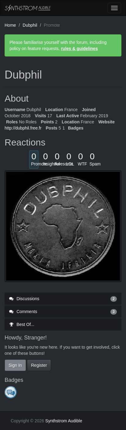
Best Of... (21, 324)
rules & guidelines (79, 48)
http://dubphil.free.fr (23, 128)
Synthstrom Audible (28, 8)
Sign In (15, 365)
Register (39, 365)
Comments (63, 311)
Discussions (63, 299)
